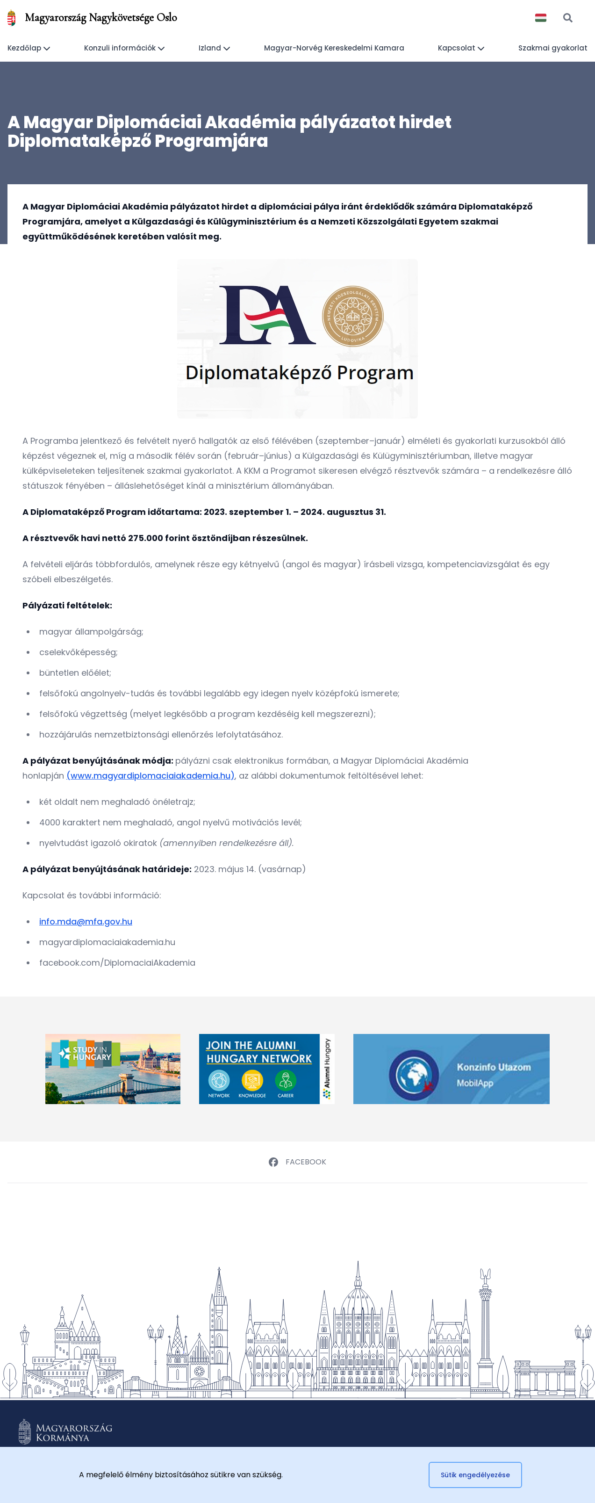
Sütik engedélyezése (475, 1475)
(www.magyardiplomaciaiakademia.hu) (150, 775)
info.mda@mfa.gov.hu (85, 921)
